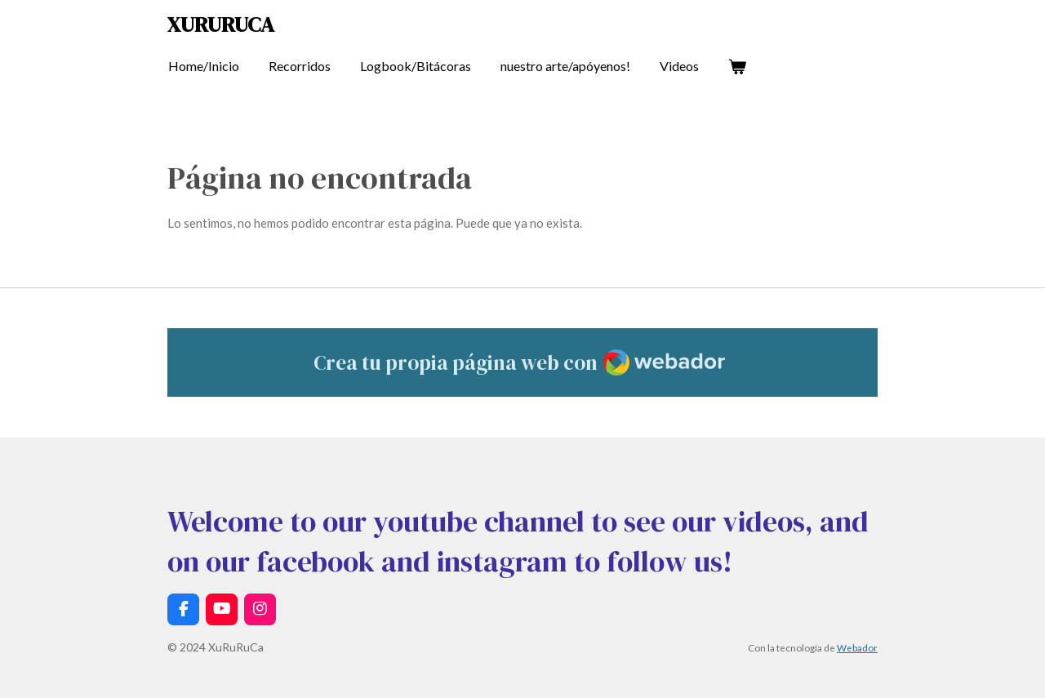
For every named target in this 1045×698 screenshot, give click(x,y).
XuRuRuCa (220, 24)
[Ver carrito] (737, 66)
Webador (857, 647)
